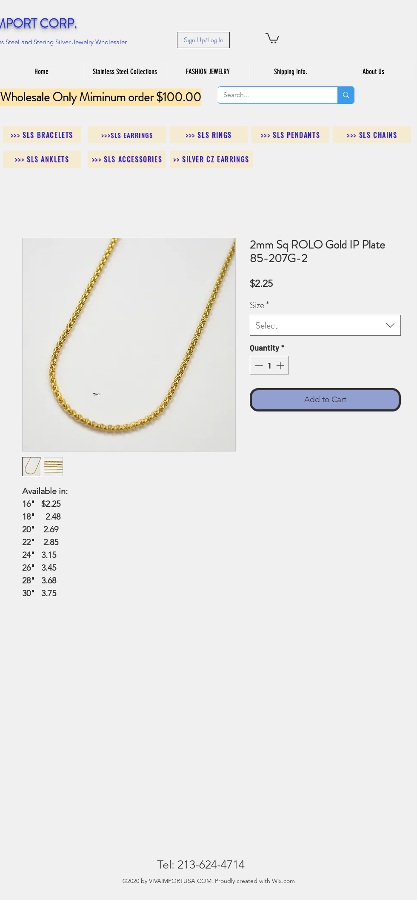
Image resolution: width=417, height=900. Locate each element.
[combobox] (325, 325)
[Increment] (281, 365)
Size (259, 304)
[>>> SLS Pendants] (290, 134)
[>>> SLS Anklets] (42, 159)
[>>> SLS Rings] (209, 134)
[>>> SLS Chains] (372, 134)
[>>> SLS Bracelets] (42, 134)
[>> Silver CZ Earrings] (211, 159)
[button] (272, 37)
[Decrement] (258, 365)
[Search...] (271, 95)
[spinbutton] (269, 365)
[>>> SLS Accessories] (127, 159)
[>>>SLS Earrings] (127, 134)
